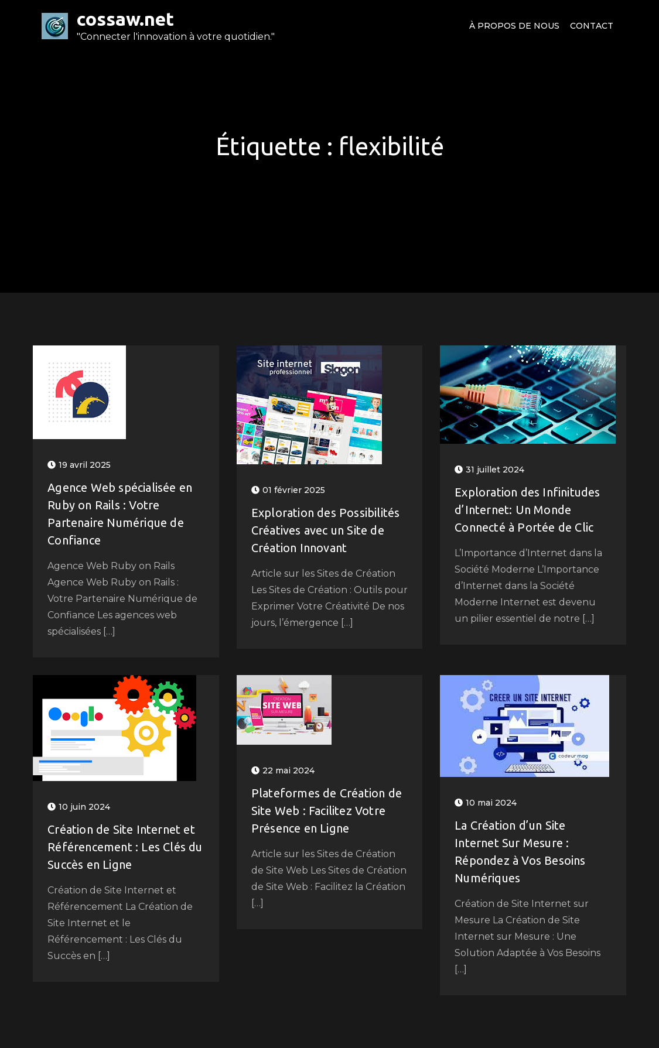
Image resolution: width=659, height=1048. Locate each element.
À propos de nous (514, 25)
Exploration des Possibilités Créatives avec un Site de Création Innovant (325, 530)
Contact (591, 25)
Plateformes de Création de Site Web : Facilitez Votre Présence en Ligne (326, 810)
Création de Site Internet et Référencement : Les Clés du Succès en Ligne (124, 847)
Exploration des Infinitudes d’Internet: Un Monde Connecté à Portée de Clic (527, 509)
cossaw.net (125, 18)
